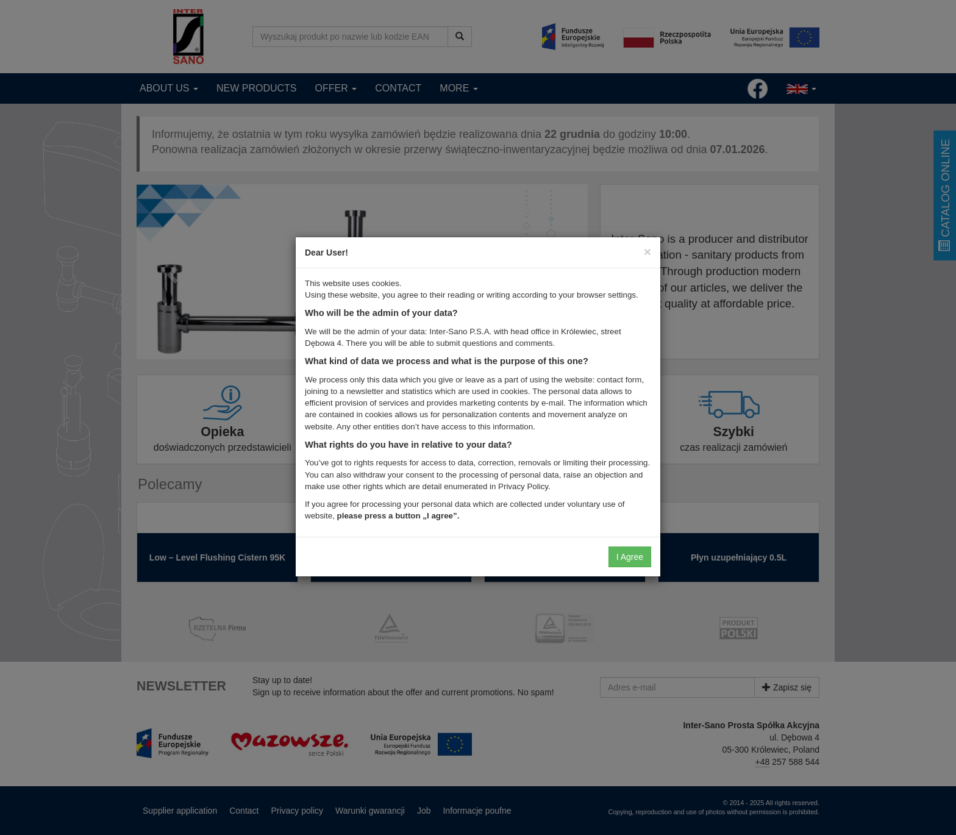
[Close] (647, 251)
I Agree (629, 557)
